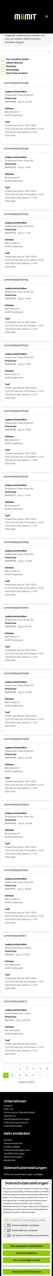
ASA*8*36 (10, 561)
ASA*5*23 (10, 233)
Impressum (10, 1116)
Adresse (9, 108)
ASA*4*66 (10, 102)
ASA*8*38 (10, 692)
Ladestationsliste (13, 1126)
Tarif (7, 122)
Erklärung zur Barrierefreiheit (19, 1112)
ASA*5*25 (10, 364)
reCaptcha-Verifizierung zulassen (30, 1235)
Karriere (8, 1140)
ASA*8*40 (10, 823)
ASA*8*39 (10, 758)
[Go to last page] (47, 1075)
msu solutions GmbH (17, 59)
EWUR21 (9, 1020)
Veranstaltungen (13, 1157)
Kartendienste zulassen (25, 1230)
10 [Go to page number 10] (26, 1075)
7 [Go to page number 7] (6, 1075)
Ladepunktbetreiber (16, 91)
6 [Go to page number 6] (47, 1068)
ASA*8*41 (10, 889)
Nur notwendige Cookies (26, 1260)
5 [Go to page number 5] (40, 1068)
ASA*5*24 (10, 298)
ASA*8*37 (10, 626)
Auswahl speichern (26, 1253)
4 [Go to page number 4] (33, 1068)
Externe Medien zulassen (25, 1225)
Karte (20, 42)
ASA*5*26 (10, 430)
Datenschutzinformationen (26, 1272)
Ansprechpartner (13, 1143)
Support (8, 1105)
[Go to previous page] (13, 1068)
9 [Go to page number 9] (19, 1075)
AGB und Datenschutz (16, 1122)
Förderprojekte (12, 1147)
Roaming (11, 66)
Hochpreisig (12, 70)
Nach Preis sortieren (17, 73)
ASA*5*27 (10, 495)
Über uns (9, 1109)
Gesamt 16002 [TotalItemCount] (26, 1082)
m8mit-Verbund (14, 63)
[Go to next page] (40, 1075)
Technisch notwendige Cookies (28, 1220)
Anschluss (10, 98)
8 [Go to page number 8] (12, 1075)
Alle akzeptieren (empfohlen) (26, 1246)
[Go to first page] (6, 1068)
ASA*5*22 (10, 167)
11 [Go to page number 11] (33, 1075)
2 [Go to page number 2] (20, 1068)
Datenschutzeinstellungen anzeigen (23, 1174)
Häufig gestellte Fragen (17, 1119)
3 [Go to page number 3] (26, 1068)
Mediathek (9, 1160)
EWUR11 (9, 954)
